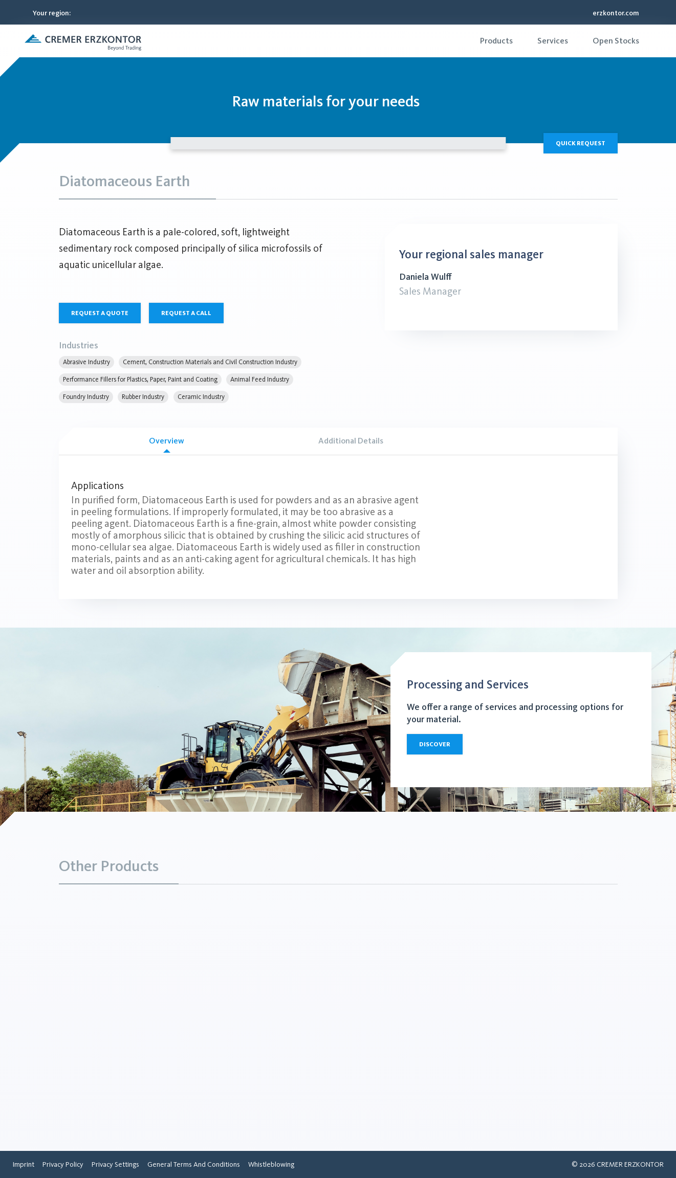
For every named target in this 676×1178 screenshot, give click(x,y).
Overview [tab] (167, 444)
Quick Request (580, 143)
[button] (83, 41)
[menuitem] (496, 41)
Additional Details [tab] (350, 441)
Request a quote (99, 313)
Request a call (186, 313)
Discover (434, 744)
